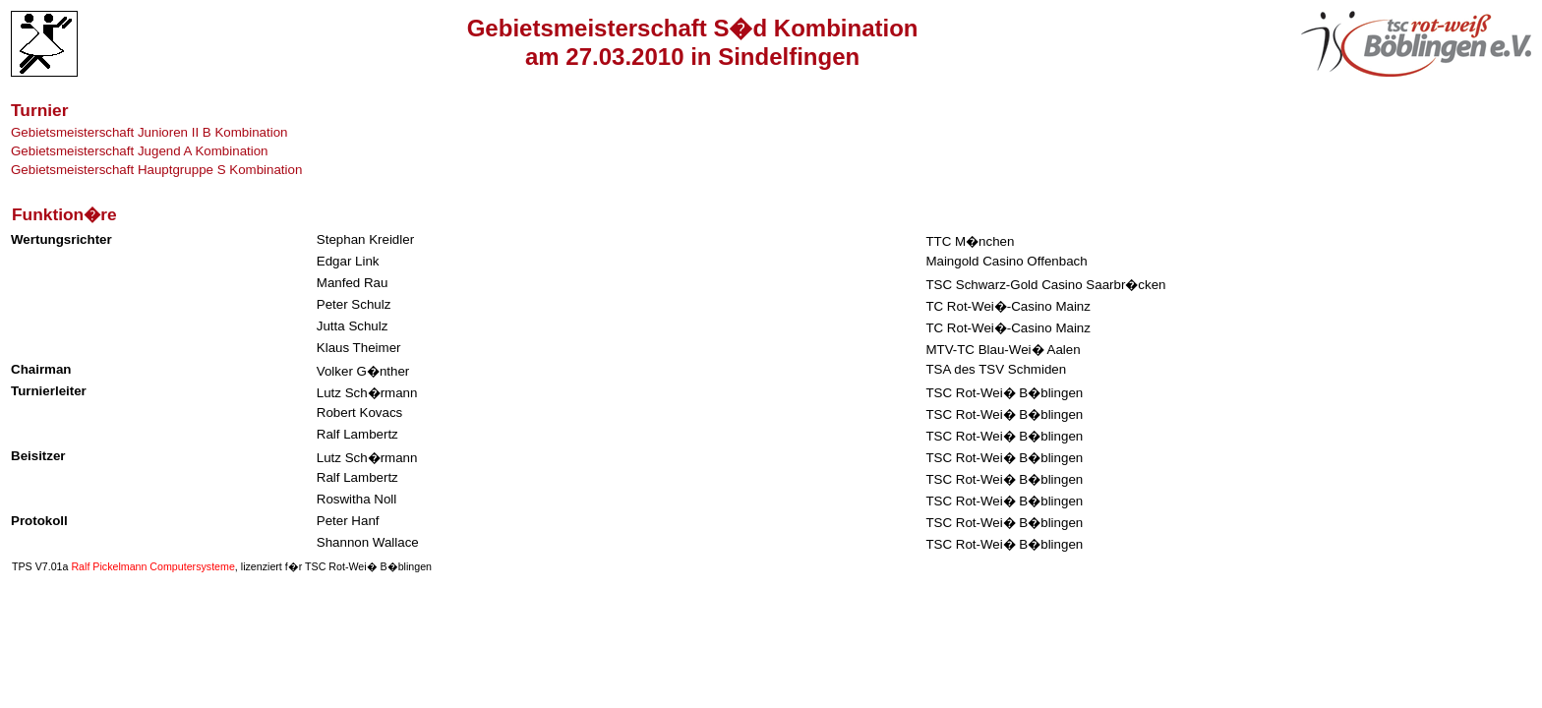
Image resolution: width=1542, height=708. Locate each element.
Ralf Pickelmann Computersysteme (152, 566)
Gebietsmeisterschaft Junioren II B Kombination (149, 132)
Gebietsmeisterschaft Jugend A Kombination (139, 151)
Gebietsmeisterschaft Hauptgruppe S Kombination (156, 169)
